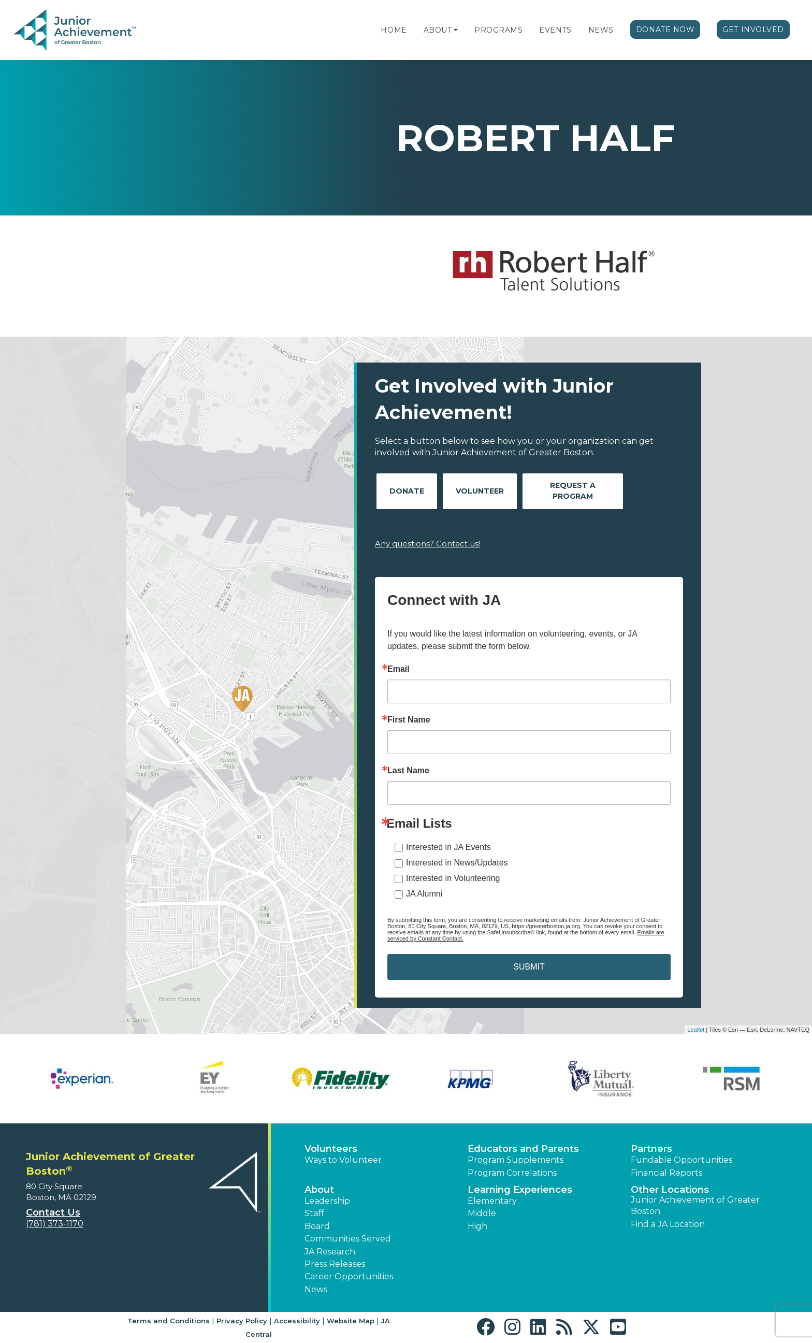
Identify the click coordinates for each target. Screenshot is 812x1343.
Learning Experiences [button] (520, 1189)
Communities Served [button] (347, 1239)
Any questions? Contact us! (427, 543)
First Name (408, 720)
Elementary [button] (492, 1201)
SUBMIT (528, 966)
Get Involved (753, 29)
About (438, 30)
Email (398, 669)
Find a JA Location (668, 1224)
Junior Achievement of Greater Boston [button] (695, 1205)
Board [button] (317, 1226)
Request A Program (573, 491)
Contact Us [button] (53, 1212)
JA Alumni (424, 893)
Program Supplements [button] (515, 1160)
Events (555, 30)
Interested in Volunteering (453, 878)
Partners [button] (651, 1148)
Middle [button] (482, 1213)
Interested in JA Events (448, 847)
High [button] (477, 1226)
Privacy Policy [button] (241, 1321)
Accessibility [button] (297, 1321)
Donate (406, 491)
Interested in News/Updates (457, 862)
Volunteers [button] (330, 1148)
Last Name (408, 771)
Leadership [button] (327, 1201)
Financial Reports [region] (666, 1173)
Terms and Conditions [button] (168, 1321)
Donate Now (665, 29)
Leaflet (695, 1030)
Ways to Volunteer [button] (343, 1160)
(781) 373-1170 (54, 1224)
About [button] (319, 1189)
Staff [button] (314, 1213)
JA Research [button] (329, 1252)
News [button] (315, 1289)
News (601, 30)
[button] (456, 30)
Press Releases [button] (334, 1264)
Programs (498, 30)
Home (394, 30)
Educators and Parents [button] (523, 1148)
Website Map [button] (350, 1321)
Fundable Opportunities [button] (681, 1160)
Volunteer (480, 491)
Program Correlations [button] (512, 1173)
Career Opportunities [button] (348, 1276)
